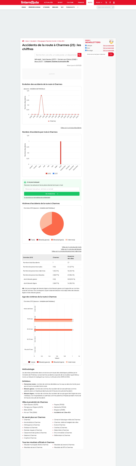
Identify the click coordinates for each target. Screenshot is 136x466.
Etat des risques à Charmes (33, 430)
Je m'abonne (50, 194)
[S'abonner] (99, 54)
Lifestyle (88, 45)
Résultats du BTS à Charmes (63, 447)
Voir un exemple (108, 45)
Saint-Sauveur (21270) (31, 404)
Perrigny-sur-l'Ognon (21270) (33, 407)
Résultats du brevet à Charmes (64, 445)
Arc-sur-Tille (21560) (30, 412)
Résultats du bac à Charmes (33, 447)
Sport (60, 2)
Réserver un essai (34, 7)
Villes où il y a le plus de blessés (71, 249)
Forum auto (70, 7)
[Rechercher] (105, 7)
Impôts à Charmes (30, 438)
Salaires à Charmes (30, 435)
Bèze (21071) (39, 61)
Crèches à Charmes (60, 427)
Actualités (48, 2)
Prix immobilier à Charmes (63, 433)
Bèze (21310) (28, 410)
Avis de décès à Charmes (32, 422)
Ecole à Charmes (59, 425)
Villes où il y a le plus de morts (71, 247)
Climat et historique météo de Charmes (67, 420)
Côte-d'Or (61, 41)
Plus (99, 2)
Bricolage (89, 50)
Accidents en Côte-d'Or (62, 412)
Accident (33, 41)
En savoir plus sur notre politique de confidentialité (37, 197)
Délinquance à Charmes (32, 425)
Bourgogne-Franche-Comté (47, 41)
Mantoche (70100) (60, 407)
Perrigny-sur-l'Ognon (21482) (67, 59)
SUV (62, 7)
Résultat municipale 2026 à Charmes (36, 445)
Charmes (27, 420)
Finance (81, 2)
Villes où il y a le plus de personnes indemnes (66, 251)
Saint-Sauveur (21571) (49, 59)
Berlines (55, 7)
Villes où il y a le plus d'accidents (71, 128)
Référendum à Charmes (62, 435)
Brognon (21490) (59, 410)
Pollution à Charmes (30, 427)
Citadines (46, 7)
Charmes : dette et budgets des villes (66, 422)
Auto (90, 2)
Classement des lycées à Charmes (35, 433)
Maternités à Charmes (61, 430)
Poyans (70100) (59, 404)
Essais (24, 7)
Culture (70, 2)
